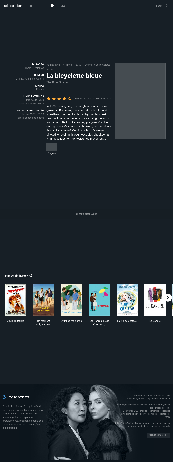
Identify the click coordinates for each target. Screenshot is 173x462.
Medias (143, 411)
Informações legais (126, 404)
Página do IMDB (35, 99)
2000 (78, 64)
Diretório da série (142, 395)
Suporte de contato (161, 398)
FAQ (148, 398)
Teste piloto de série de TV (133, 414)
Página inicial (53, 64)
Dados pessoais (162, 408)
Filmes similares (86, 214)
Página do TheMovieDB (31, 103)
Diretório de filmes (161, 395)
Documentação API (135, 398)
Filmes (68, 64)
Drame (88, 64)
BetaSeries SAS (130, 411)
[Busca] (167, 6)
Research (166, 411)
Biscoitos (141, 404)
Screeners (154, 411)
